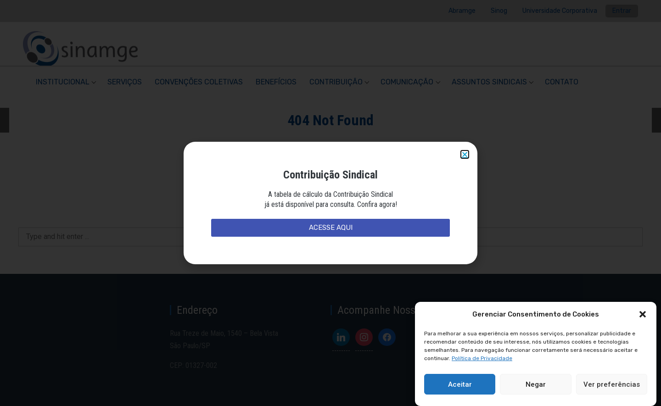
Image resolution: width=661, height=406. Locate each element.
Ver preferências (611, 384)
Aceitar (460, 384)
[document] (330, 203)
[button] (642, 314)
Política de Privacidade (482, 358)
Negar (536, 384)
